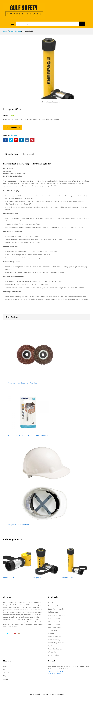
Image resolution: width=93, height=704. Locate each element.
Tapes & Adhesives (55, 649)
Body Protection (54, 603)
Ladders (51, 633)
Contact (6, 679)
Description (11, 154)
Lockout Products (54, 636)
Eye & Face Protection (56, 609)
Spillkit (50, 646)
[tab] (11, 155)
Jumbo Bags (52, 630)
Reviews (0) (29, 154)
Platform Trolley (54, 640)
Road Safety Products (56, 643)
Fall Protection (53, 612)
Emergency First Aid (55, 606)
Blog (4, 676)
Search (82, 24)
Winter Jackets (53, 655)
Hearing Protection (55, 627)
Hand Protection (54, 621)
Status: (6, 116)
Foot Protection (54, 618)
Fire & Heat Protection (56, 615)
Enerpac (14, 135)
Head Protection (54, 624)
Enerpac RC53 (67, 577)
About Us (6, 673)
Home (5, 667)
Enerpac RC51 (38, 577)
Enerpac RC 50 (8, 577)
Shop (5, 670)
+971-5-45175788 (54, 673)
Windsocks (52, 652)
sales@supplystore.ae (56, 671)
